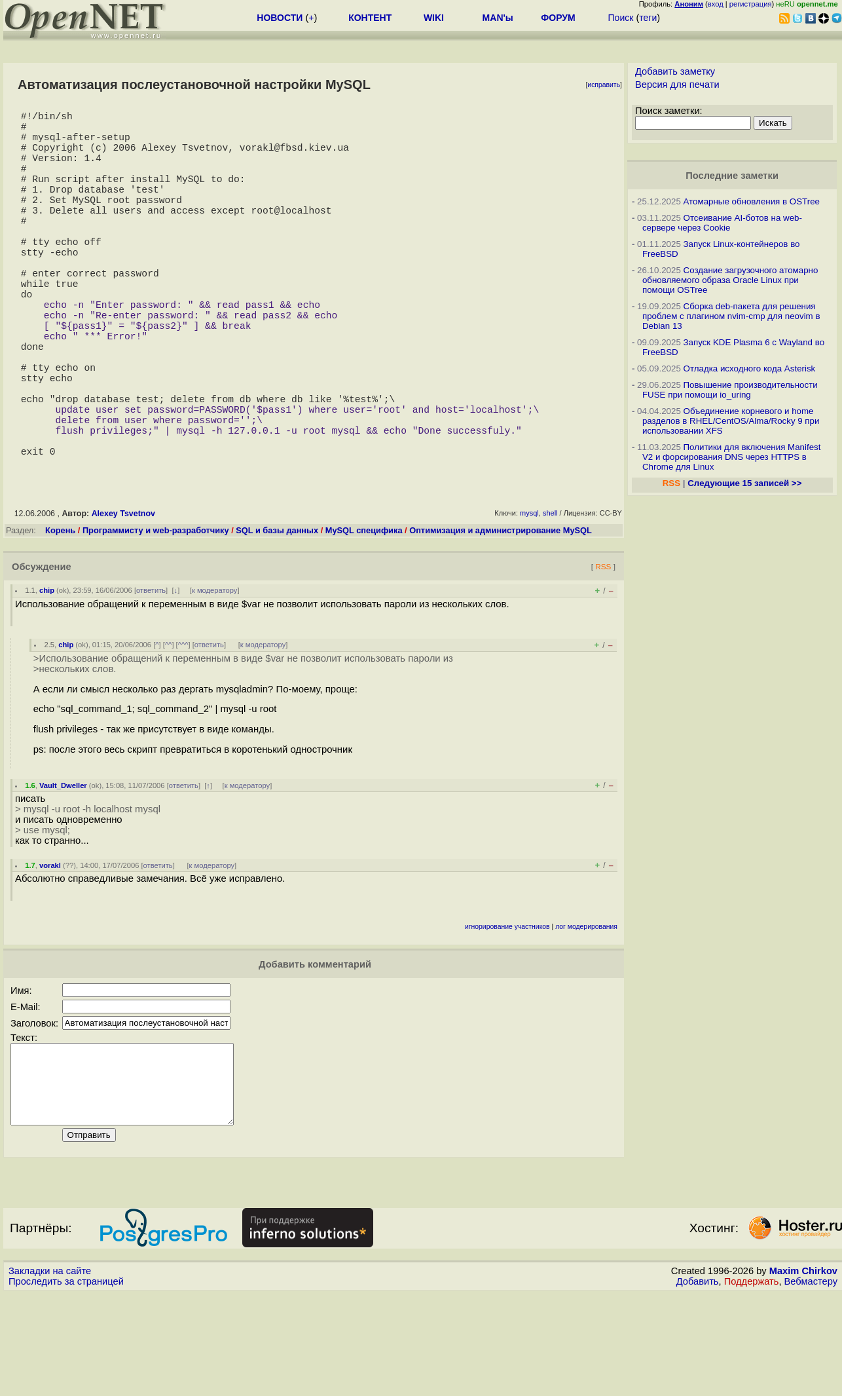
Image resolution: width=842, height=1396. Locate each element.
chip (46, 677)
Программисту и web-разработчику (155, 617)
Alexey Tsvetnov (123, 600)
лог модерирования (586, 1013)
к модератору (215, 677)
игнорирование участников (507, 1013)
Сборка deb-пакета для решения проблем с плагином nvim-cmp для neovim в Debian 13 (731, 316)
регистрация (750, 4)
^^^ (183, 731)
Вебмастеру (810, 1383)
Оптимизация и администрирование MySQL (500, 617)
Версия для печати (677, 84)
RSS (603, 653)
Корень (60, 617)
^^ (168, 731)
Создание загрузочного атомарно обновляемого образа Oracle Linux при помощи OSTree (730, 280)
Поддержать (751, 1383)
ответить (151, 677)
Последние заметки (732, 175)
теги (648, 17)
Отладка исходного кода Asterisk (750, 368)
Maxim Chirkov (803, 1373)
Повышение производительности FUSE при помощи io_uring (730, 390)
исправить (603, 84)
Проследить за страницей (66, 1383)
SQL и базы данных (277, 617)
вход (715, 4)
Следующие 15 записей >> (744, 483)
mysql (529, 599)
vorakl (50, 952)
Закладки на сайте (50, 1373)
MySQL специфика (364, 617)
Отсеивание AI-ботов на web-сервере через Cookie (722, 223)
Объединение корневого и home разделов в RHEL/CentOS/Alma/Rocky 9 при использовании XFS (731, 421)
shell (550, 599)
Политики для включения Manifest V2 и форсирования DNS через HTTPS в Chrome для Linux (731, 457)
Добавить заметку (675, 71)
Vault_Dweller (63, 872)
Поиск (621, 17)
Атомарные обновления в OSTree (752, 201)
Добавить (697, 1383)
